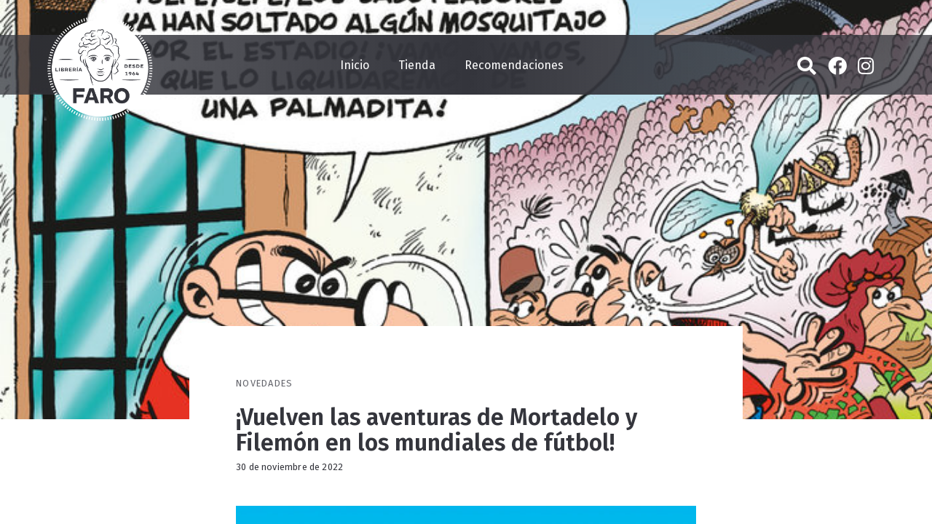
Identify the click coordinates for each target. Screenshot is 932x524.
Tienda (416, 65)
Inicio (354, 65)
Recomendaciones (514, 65)
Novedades (264, 383)
